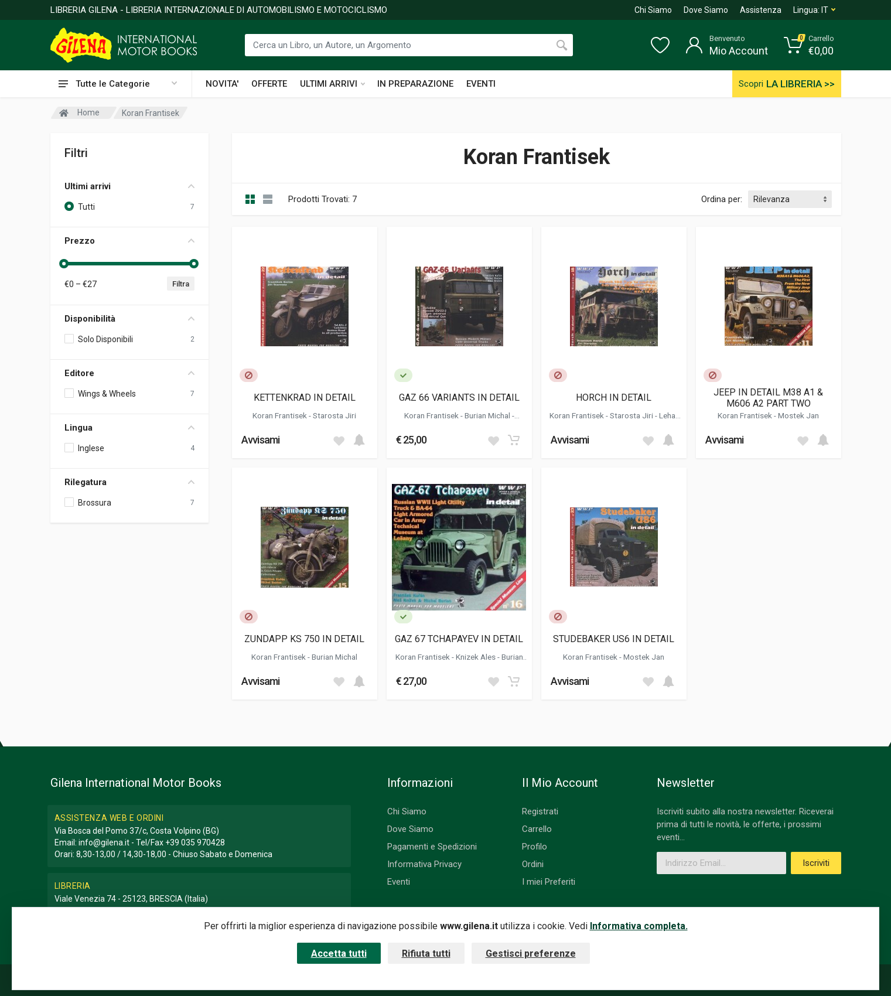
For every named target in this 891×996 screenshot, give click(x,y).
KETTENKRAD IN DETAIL (305, 397)
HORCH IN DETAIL (613, 397)
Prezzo (129, 241)
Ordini (533, 864)
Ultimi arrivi (129, 186)
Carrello (537, 829)
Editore (129, 373)
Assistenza (760, 10)
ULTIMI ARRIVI (332, 84)
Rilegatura (129, 482)
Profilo (534, 846)
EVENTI (481, 84)
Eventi (398, 881)
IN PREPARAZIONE (415, 84)
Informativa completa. (639, 926)
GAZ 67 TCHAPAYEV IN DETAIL (459, 638)
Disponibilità (129, 318)
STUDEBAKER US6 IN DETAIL (613, 638)
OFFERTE (269, 84)
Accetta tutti (339, 953)
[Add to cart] (359, 440)
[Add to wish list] (338, 440)
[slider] (64, 263)
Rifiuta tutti (426, 953)
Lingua (129, 427)
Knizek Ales (476, 656)
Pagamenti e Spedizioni (432, 846)
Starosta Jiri (334, 415)
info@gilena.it (103, 842)
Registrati (540, 811)
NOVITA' (222, 84)
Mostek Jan (798, 415)
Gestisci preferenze (531, 953)
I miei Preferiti (548, 881)
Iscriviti (816, 863)
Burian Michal (488, 415)
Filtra (180, 283)
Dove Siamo (706, 10)
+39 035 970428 (195, 842)
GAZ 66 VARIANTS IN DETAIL (459, 397)
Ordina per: (721, 199)
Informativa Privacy (424, 864)
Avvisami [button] (260, 440)
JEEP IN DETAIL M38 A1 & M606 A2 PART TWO (768, 398)
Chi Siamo (653, 10)
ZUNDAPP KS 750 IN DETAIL (304, 638)
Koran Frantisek (280, 415)
